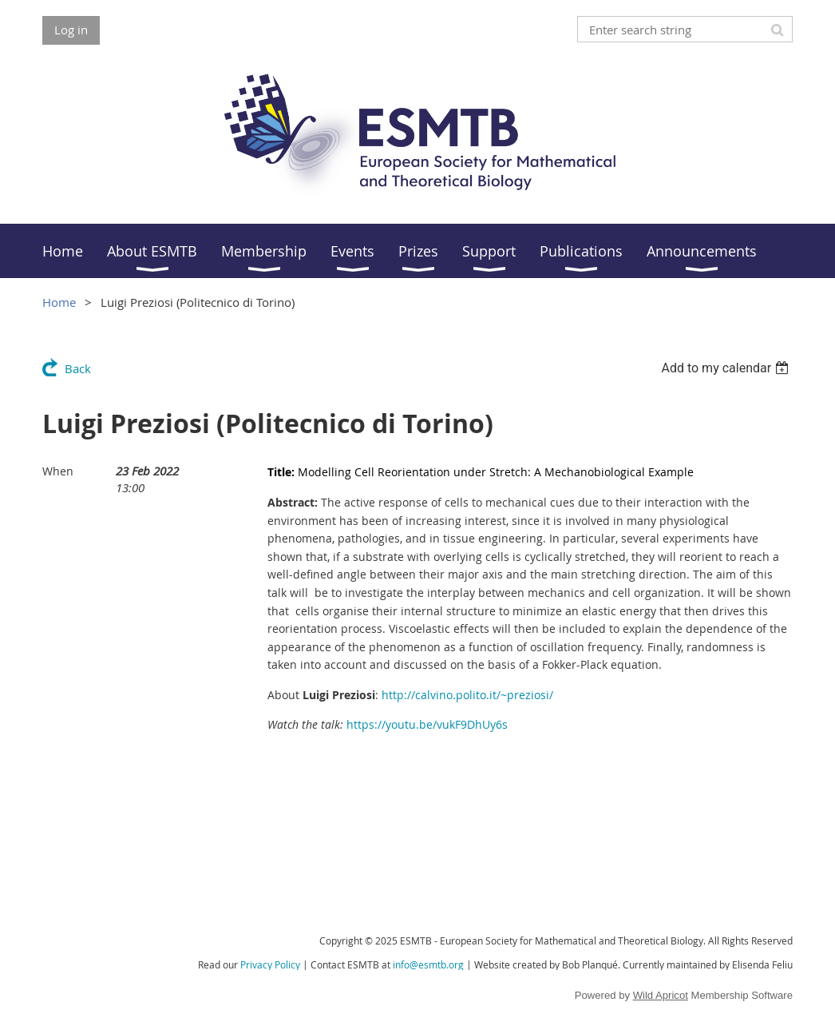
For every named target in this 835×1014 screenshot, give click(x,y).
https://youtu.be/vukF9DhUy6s (427, 724)
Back (78, 368)
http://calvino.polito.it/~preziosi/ (467, 694)
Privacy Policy (270, 964)
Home (59, 302)
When (57, 471)
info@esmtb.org (428, 964)
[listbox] (727, 368)
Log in (71, 30)
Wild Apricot (660, 995)
